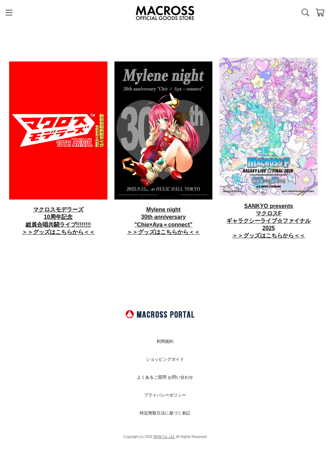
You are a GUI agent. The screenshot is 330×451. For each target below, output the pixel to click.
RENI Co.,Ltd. (164, 437)
